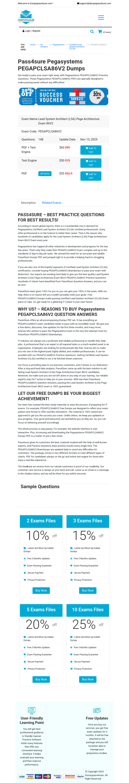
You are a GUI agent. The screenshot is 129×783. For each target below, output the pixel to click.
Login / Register (31, 31)
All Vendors (44, 46)
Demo (45, 173)
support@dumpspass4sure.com (94, 3)
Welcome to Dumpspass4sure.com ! (35, 3)
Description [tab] (28, 202)
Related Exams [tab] (51, 202)
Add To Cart (91, 150)
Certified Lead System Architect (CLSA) (76, 47)
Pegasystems (58, 45)
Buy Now (41, 590)
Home (33, 45)
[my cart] (104, 31)
